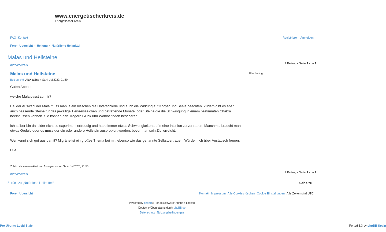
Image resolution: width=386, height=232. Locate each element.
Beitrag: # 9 (17, 80)
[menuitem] (13, 37)
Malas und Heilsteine (32, 57)
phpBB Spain (377, 225)
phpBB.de (179, 207)
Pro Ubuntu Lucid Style (16, 225)
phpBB (148, 202)
